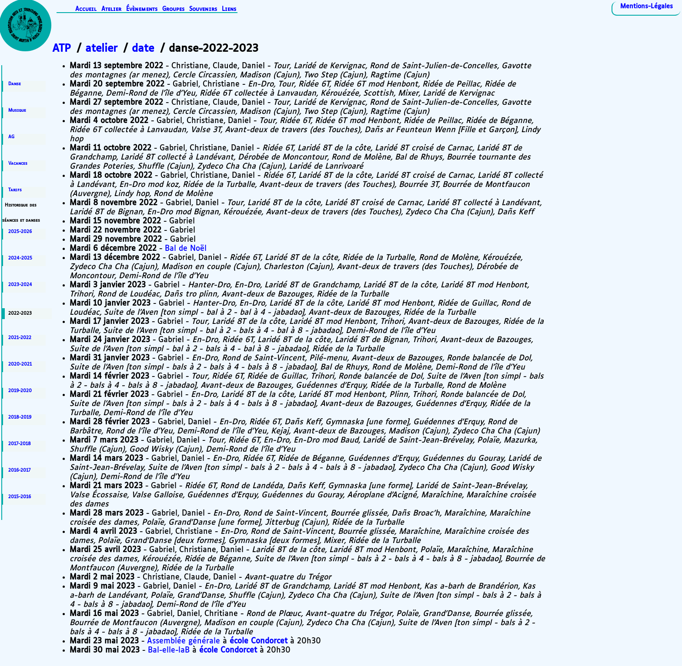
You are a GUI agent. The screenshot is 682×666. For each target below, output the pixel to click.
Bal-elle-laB (169, 650)
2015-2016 (19, 497)
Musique (17, 110)
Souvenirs (203, 9)
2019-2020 (20, 391)
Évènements (141, 9)
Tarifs (15, 190)
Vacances (17, 163)
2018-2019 (19, 417)
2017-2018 (19, 444)
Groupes (173, 9)
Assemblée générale (183, 641)
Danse (14, 84)
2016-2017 (19, 470)
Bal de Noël (186, 249)
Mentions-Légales (646, 6)
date (143, 48)
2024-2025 (20, 258)
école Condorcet (259, 641)
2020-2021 (20, 364)
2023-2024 (20, 285)
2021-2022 (19, 338)
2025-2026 (20, 232)
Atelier (111, 9)
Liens (229, 9)
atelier (101, 48)
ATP (61, 48)
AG (11, 137)
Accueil (86, 9)
